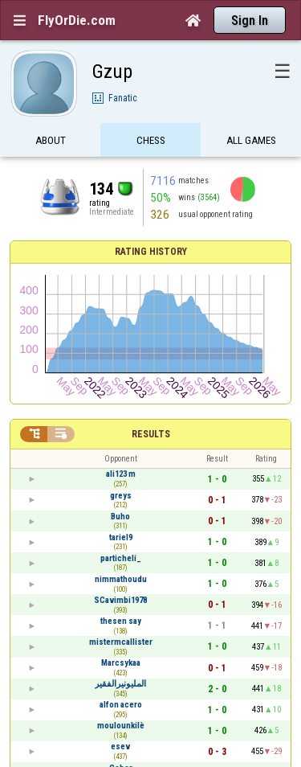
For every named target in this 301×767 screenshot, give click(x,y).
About (50, 143)
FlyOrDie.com (77, 20)
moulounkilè (120, 725)
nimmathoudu (121, 579)
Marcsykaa (120, 663)
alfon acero (121, 704)
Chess (150, 143)
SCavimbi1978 (120, 600)
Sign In (249, 20)
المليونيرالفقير (120, 684)
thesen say (120, 621)
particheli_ (120, 558)
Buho (120, 516)
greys (121, 495)
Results (151, 434)
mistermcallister (121, 642)
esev (120, 746)
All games (251, 143)
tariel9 (120, 537)
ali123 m (121, 474)
